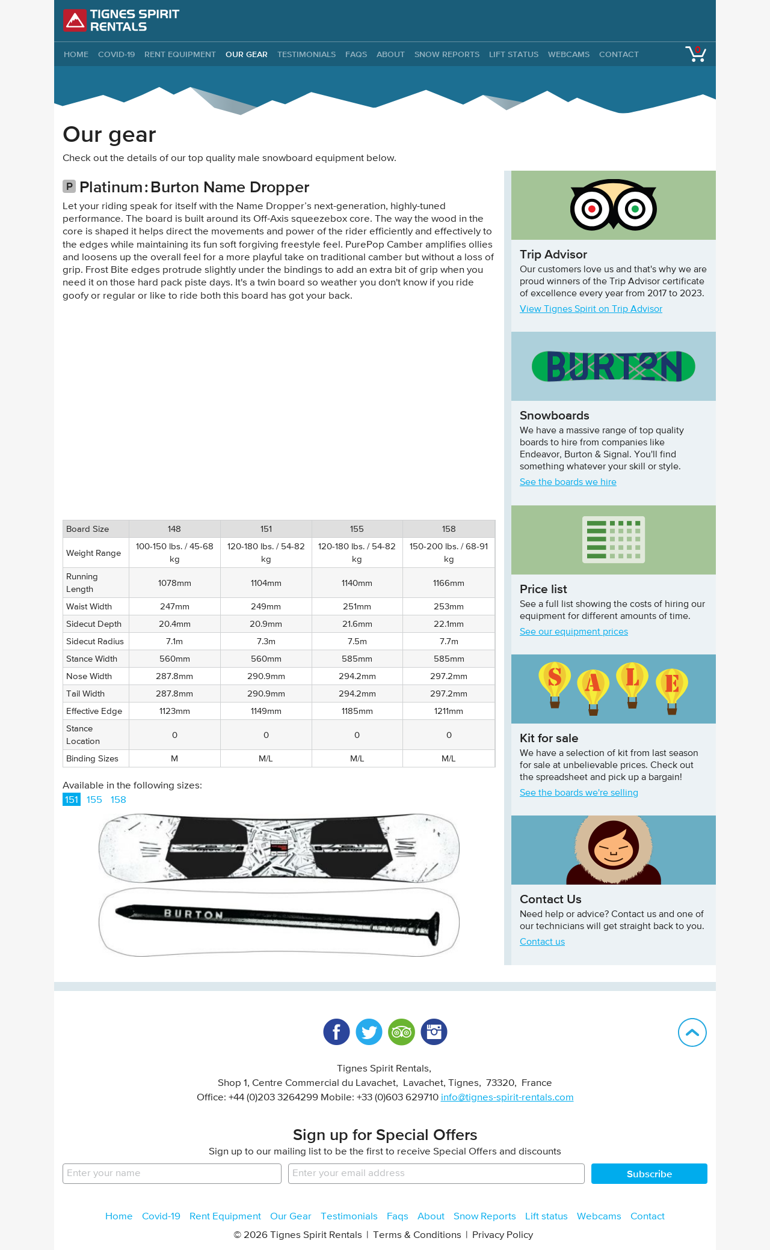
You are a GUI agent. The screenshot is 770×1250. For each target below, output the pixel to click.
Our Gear (247, 54)
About (391, 54)
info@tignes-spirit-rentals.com (507, 1098)
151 (71, 800)
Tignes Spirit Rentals (121, 20)
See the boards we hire (568, 482)
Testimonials (306, 54)
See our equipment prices (574, 632)
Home (119, 1217)
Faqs (356, 54)
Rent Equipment (180, 54)
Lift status (513, 54)
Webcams (569, 54)
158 (118, 800)
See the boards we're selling (579, 793)
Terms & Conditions (417, 1235)
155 (94, 800)
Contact (619, 54)
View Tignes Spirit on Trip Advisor (591, 309)
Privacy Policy (502, 1235)
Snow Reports (446, 54)
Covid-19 (116, 54)
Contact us (542, 942)
